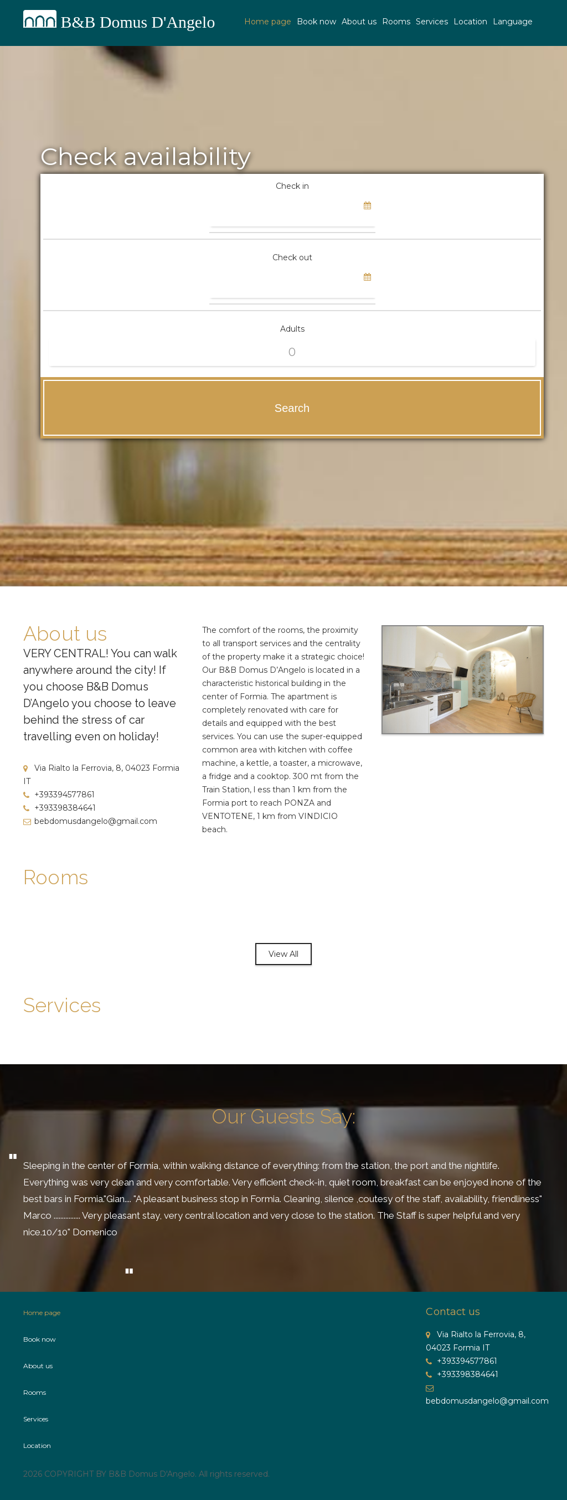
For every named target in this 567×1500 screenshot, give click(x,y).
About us (359, 22)
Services (432, 22)
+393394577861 (59, 795)
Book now (316, 22)
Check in (292, 186)
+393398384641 (59, 808)
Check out (292, 257)
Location (470, 22)
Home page (267, 22)
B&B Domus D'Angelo (138, 22)
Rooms (396, 22)
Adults (292, 329)
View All (283, 954)
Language (513, 22)
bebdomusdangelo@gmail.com (90, 821)
